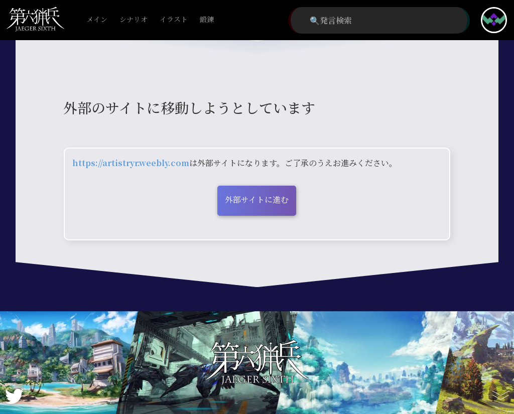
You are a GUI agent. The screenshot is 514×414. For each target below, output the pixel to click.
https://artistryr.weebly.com (130, 163)
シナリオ (133, 20)
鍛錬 (207, 20)
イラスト (174, 20)
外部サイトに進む (257, 199)
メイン (96, 20)
